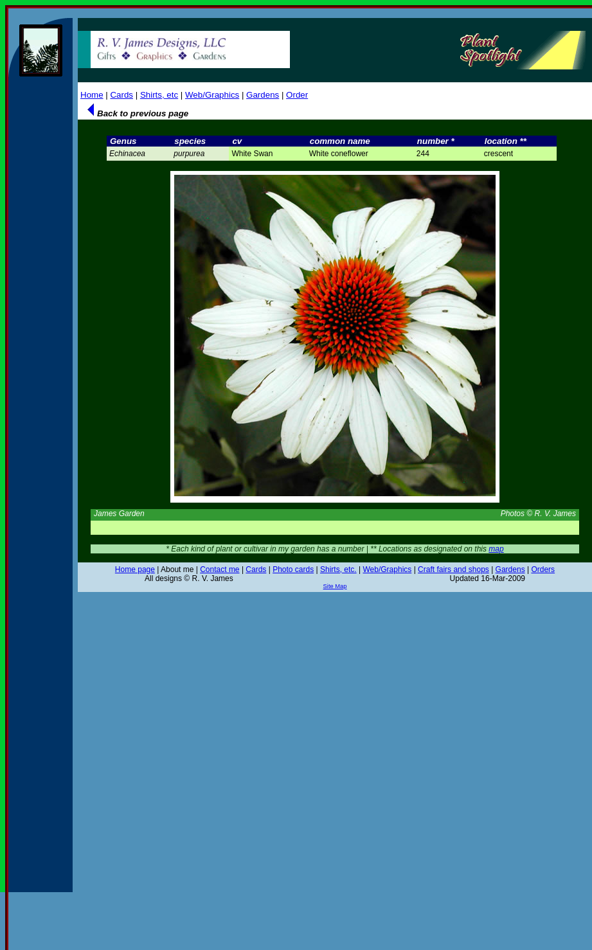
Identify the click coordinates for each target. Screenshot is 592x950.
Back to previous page (136, 113)
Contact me (219, 569)
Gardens (262, 95)
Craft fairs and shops (453, 569)
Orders (543, 569)
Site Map (335, 586)
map (496, 548)
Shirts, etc (159, 95)
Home (91, 95)
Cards (121, 95)
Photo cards (293, 569)
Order (297, 95)
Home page (135, 569)
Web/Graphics (212, 95)
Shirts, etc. (338, 569)
